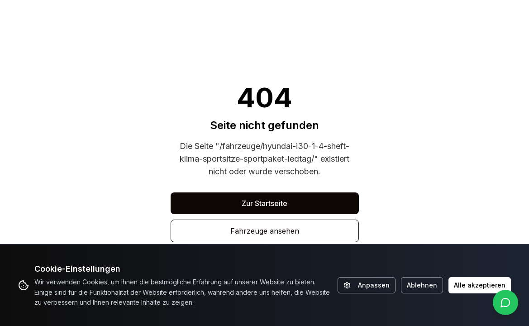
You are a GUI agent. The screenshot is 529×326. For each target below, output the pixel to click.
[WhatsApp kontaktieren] (505, 302)
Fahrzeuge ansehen (264, 230)
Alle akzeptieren (479, 285)
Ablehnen (422, 285)
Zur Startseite (264, 203)
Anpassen (366, 285)
